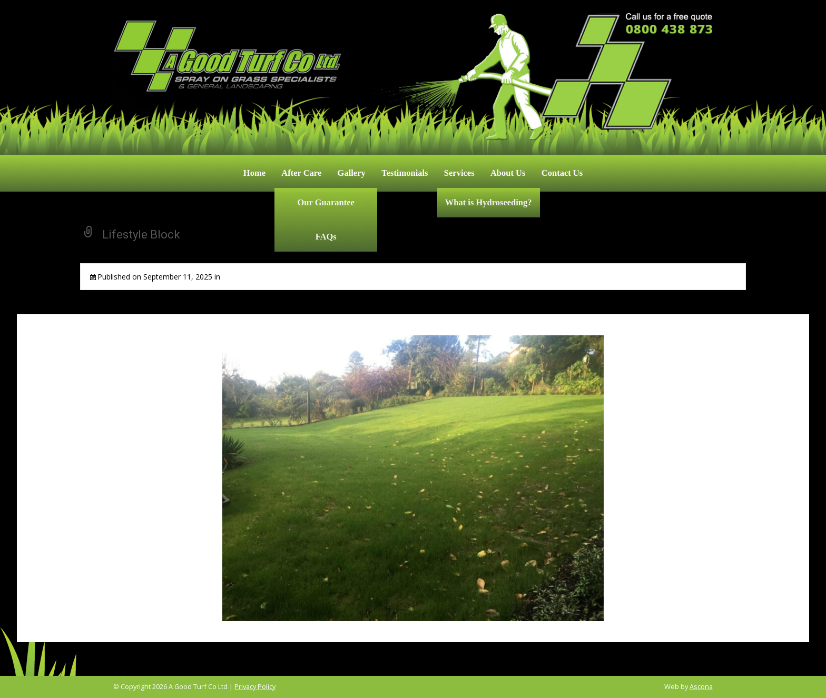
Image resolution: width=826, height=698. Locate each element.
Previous (164, 378)
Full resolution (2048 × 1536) (356, 277)
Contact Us (562, 173)
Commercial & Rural (256, 277)
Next (668, 378)
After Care (301, 173)
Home (254, 173)
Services (459, 173)
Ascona (701, 686)
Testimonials (404, 173)
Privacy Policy (255, 686)
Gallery (352, 173)
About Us (507, 173)
